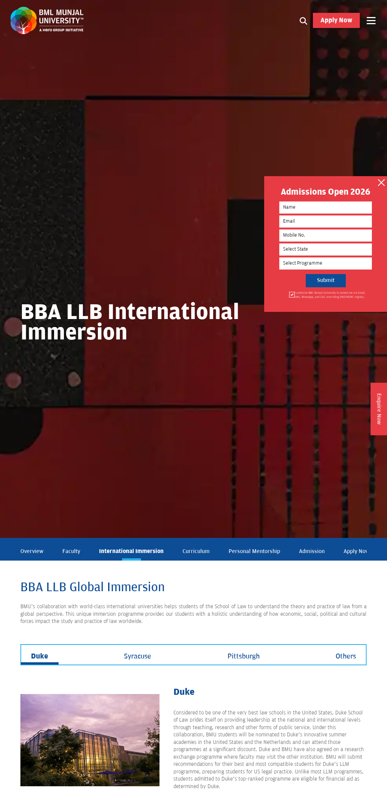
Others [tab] (346, 656)
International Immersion (131, 551)
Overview (31, 551)
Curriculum (196, 551)
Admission (312, 551)
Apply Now (336, 21)
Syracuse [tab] (137, 656)
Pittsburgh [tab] (244, 656)
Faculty (71, 551)
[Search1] (303, 20)
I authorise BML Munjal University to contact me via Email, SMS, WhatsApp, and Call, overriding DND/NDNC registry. (329, 294)
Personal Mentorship (254, 551)
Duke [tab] (39, 656)
